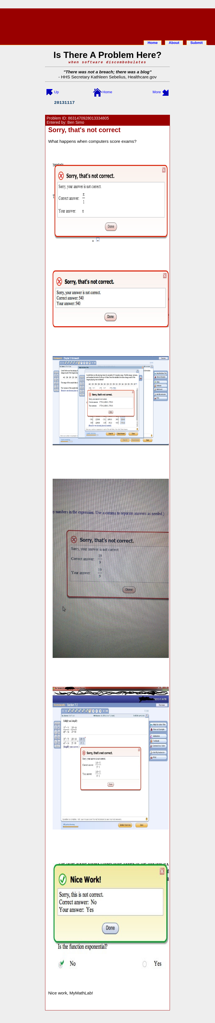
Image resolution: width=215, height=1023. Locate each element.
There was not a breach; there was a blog (107, 71)
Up (56, 92)
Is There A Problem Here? (107, 55)
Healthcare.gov (142, 76)
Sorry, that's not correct (84, 130)
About (174, 43)
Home (153, 43)
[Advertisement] (107, 23)
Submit (196, 43)
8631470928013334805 (88, 118)
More (157, 92)
